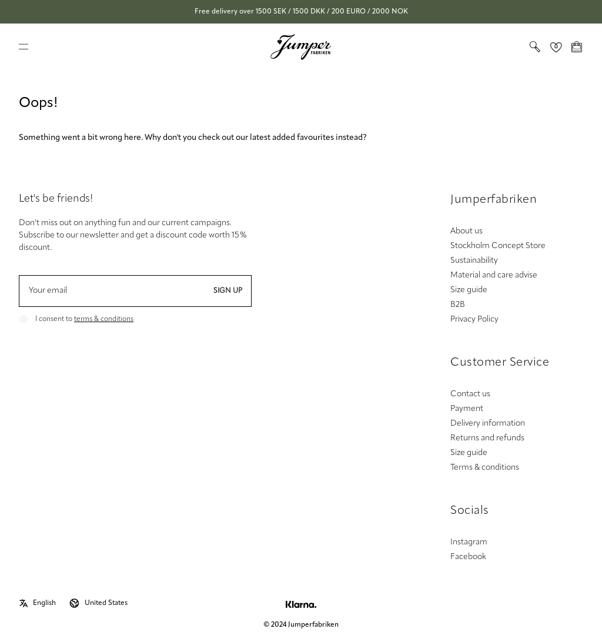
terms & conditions (103, 319)
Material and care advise (493, 275)
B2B (457, 304)
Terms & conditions (484, 467)
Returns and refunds (487, 438)
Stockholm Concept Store (498, 246)
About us (466, 231)
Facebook (468, 557)
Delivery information (487, 423)
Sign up (227, 291)
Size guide (468, 290)
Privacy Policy (474, 319)
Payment (466, 408)
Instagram (468, 542)
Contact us (470, 394)
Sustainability (474, 260)
